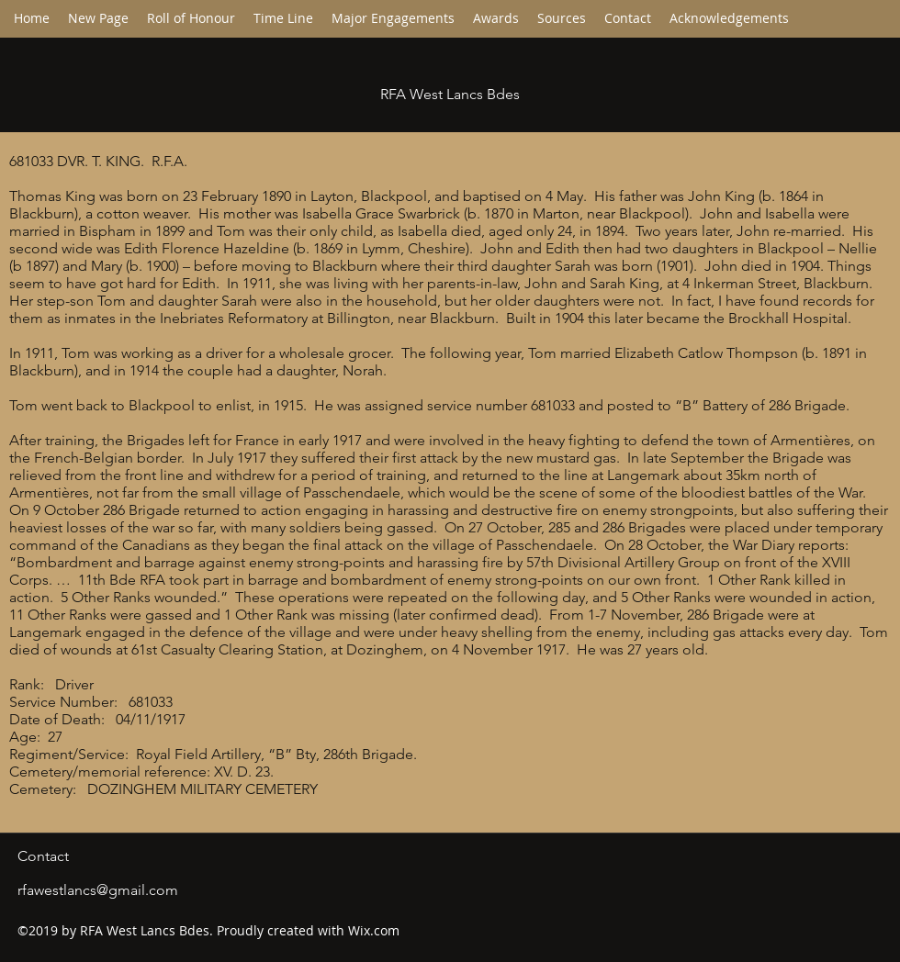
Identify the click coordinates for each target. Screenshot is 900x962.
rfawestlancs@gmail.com (97, 890)
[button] (283, 18)
